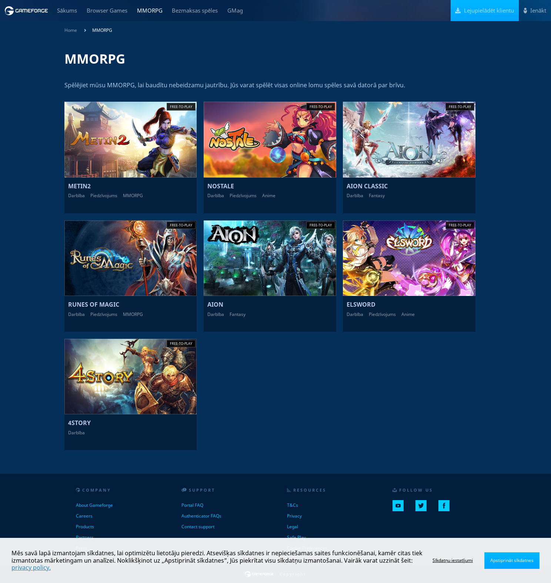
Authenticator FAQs (201, 516)
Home (70, 30)
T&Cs (292, 505)
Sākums (67, 10)
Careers (84, 516)
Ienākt (535, 10)
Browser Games (107, 10)
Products (85, 526)
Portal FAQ (192, 505)
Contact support (197, 526)
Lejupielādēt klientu (484, 10)
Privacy (294, 516)
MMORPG (150, 10)
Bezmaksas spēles (195, 10)
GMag (235, 10)
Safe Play (296, 537)
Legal (292, 526)
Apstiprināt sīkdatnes (512, 560)
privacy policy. (31, 567)
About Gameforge (94, 505)
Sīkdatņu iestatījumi (453, 560)
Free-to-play (181, 106)
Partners (85, 537)
